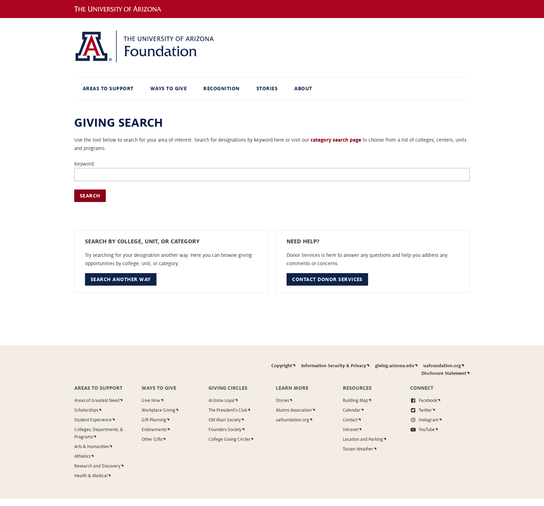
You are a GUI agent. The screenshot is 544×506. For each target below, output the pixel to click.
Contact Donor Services (327, 279)
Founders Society (225, 429)
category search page (336, 140)
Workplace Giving (158, 410)
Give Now (151, 400)
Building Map (355, 400)
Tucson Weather (358, 449)
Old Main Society (225, 420)
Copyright (281, 365)
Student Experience (93, 420)
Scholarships (86, 410)
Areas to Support (108, 88)
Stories (267, 88)
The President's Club (228, 410)
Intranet (350, 429)
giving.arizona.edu (394, 365)
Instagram (424, 420)
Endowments (154, 429)
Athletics (82, 456)
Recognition (221, 88)
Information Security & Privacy (333, 365)
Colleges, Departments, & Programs (98, 433)
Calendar (351, 410)
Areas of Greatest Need (96, 400)
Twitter (421, 410)
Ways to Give (168, 88)
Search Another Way (121, 279)
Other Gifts (152, 439)
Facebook (423, 400)
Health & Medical (91, 475)
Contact (350, 420)
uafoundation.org (442, 365)
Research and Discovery (97, 466)
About (303, 88)
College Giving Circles (229, 439)
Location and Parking (363, 439)
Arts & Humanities (91, 446)
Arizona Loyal (222, 400)
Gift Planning (154, 420)
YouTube (422, 429)
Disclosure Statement (444, 373)
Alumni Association (294, 410)
